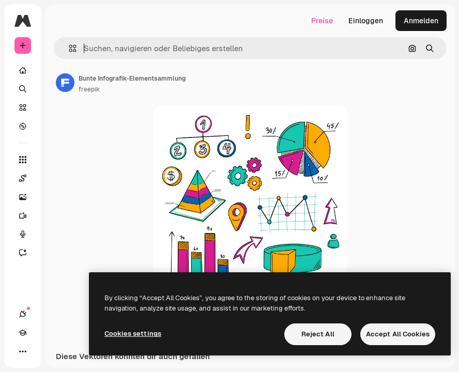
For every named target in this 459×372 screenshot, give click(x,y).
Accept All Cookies (398, 334)
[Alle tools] (22, 159)
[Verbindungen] (22, 314)
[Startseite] (22, 70)
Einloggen (365, 20)
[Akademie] (22, 332)
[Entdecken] (22, 126)
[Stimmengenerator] (27, 234)
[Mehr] (22, 351)
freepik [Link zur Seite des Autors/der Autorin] (89, 89)
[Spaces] (27, 178)
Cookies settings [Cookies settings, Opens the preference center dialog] (132, 333)
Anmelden (421, 20)
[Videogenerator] (27, 215)
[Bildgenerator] (27, 197)
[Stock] (22, 107)
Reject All (317, 334)
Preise (322, 20)
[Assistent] (27, 252)
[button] (68, 48)
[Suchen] (22, 89)
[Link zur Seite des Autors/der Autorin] (65, 82)
